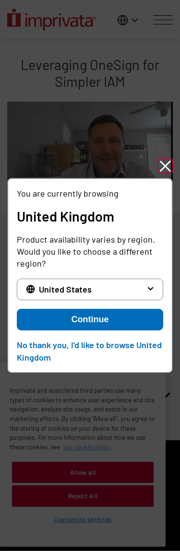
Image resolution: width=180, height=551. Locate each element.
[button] (165, 166)
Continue (90, 319)
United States (65, 289)
